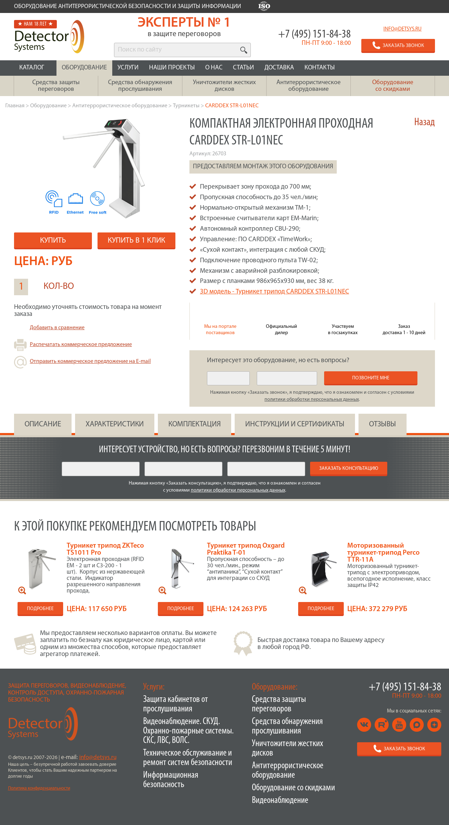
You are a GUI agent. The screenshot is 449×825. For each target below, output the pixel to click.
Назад (424, 122)
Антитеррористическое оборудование (287, 770)
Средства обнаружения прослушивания (287, 726)
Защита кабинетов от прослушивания (175, 704)
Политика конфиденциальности (39, 788)
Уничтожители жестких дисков (287, 748)
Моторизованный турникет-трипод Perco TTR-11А (383, 552)
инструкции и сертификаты (294, 424)
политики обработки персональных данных (311, 399)
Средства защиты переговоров (279, 704)
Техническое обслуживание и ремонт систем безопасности (187, 758)
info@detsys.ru (402, 29)
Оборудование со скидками (293, 788)
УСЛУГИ (128, 68)
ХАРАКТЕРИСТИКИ (115, 424)
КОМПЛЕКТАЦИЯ (194, 424)
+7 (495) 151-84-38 (314, 34)
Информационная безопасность (170, 780)
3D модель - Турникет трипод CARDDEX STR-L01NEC (274, 292)
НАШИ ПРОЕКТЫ (172, 68)
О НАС (213, 68)
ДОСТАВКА (279, 68)
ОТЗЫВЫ (382, 424)
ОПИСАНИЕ (43, 424)
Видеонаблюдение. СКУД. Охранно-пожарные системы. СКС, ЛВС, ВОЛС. (188, 731)
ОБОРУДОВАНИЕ (84, 68)
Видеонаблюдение (280, 800)
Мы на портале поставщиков (220, 330)
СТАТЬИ (243, 68)
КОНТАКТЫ (319, 68)
